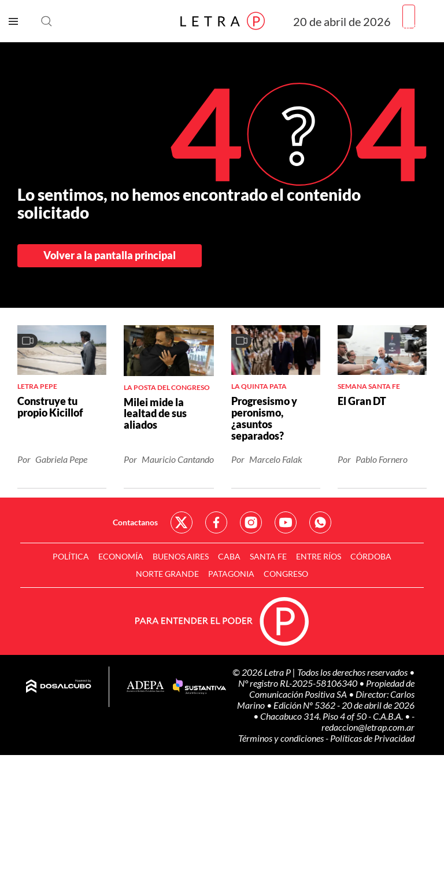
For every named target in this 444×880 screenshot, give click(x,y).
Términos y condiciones (281, 737)
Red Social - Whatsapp (320, 522)
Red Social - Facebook (216, 522)
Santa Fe (268, 556)
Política (71, 556)
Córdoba (370, 556)
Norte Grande (167, 574)
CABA (229, 556)
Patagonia (231, 574)
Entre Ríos (318, 556)
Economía (120, 556)
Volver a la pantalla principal (109, 255)
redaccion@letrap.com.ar (368, 726)
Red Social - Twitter (181, 522)
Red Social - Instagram (250, 522)
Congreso (286, 574)
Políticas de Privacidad (372, 737)
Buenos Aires (181, 556)
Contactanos (135, 522)
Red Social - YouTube (285, 522)
